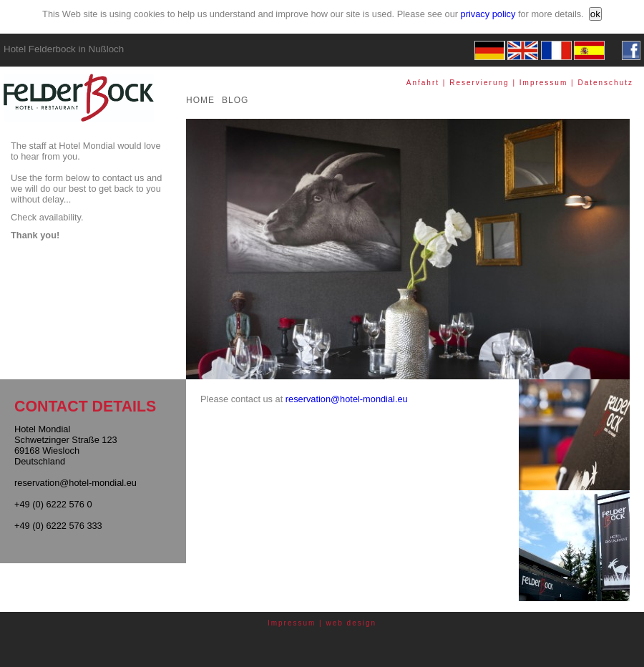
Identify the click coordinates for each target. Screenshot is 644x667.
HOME (200, 100)
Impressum (543, 83)
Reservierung (479, 83)
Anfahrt (422, 83)
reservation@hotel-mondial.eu (347, 399)
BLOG (235, 100)
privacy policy (488, 14)
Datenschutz (605, 83)
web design (351, 623)
